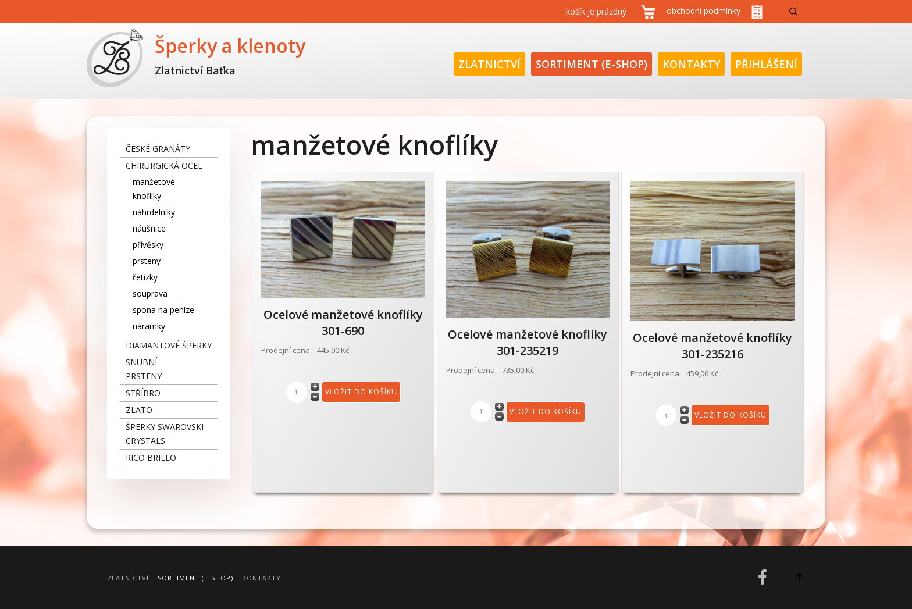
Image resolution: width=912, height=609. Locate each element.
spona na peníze (163, 309)
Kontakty (691, 64)
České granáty (158, 148)
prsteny (147, 260)
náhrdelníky (154, 212)
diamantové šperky (169, 345)
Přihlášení (766, 64)
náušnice (149, 228)
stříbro (143, 392)
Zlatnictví (489, 64)
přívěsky (148, 244)
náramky (149, 326)
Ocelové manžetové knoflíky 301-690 (343, 323)
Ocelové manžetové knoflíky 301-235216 (712, 346)
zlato (139, 409)
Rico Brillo (151, 457)
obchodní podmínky (703, 10)
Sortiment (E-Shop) (591, 64)
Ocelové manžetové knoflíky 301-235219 (527, 342)
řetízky (145, 277)
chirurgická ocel (164, 165)
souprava (150, 293)
